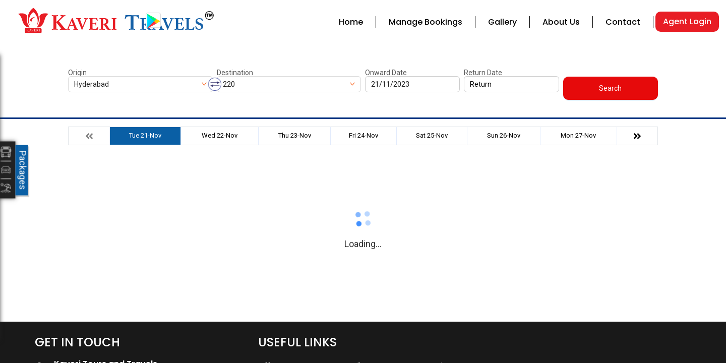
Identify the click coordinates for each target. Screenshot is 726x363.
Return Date (483, 72)
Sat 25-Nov (432, 135)
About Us (561, 22)
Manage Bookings (425, 22)
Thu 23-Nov (294, 135)
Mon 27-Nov (578, 135)
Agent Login (687, 21)
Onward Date (386, 72)
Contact (623, 22)
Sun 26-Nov (503, 135)
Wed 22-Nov (219, 135)
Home (351, 22)
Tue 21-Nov (145, 135)
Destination (235, 72)
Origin (77, 72)
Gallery (502, 22)
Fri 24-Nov (363, 135)
